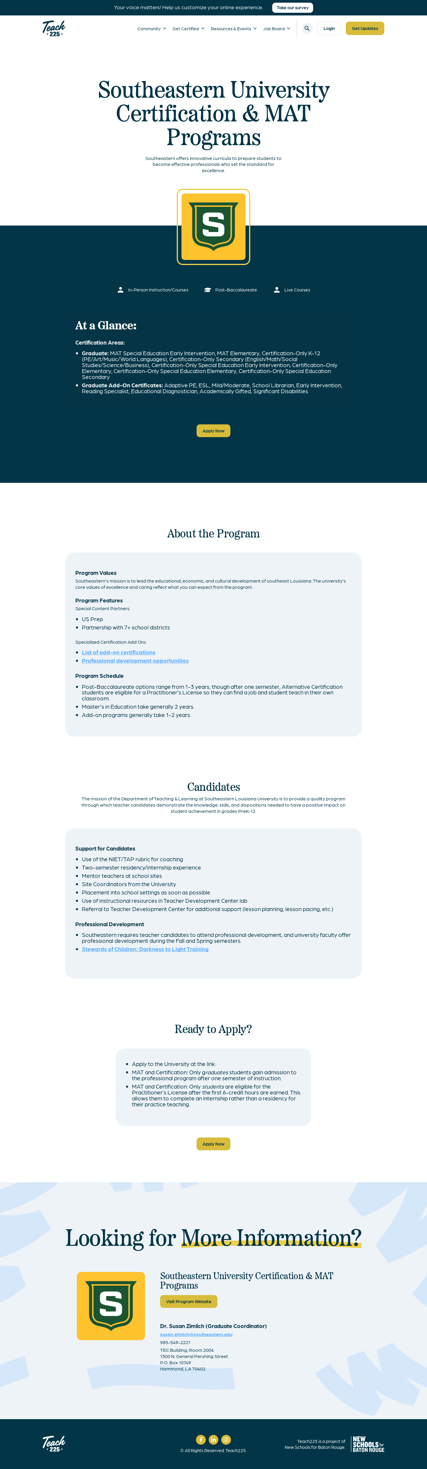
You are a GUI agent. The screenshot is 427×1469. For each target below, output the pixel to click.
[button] (155, 28)
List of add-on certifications (118, 651)
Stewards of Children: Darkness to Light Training (145, 948)
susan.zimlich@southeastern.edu (196, 1334)
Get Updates (365, 28)
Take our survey (293, 7)
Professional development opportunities (135, 660)
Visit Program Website (188, 1301)
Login (329, 28)
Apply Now (213, 430)
